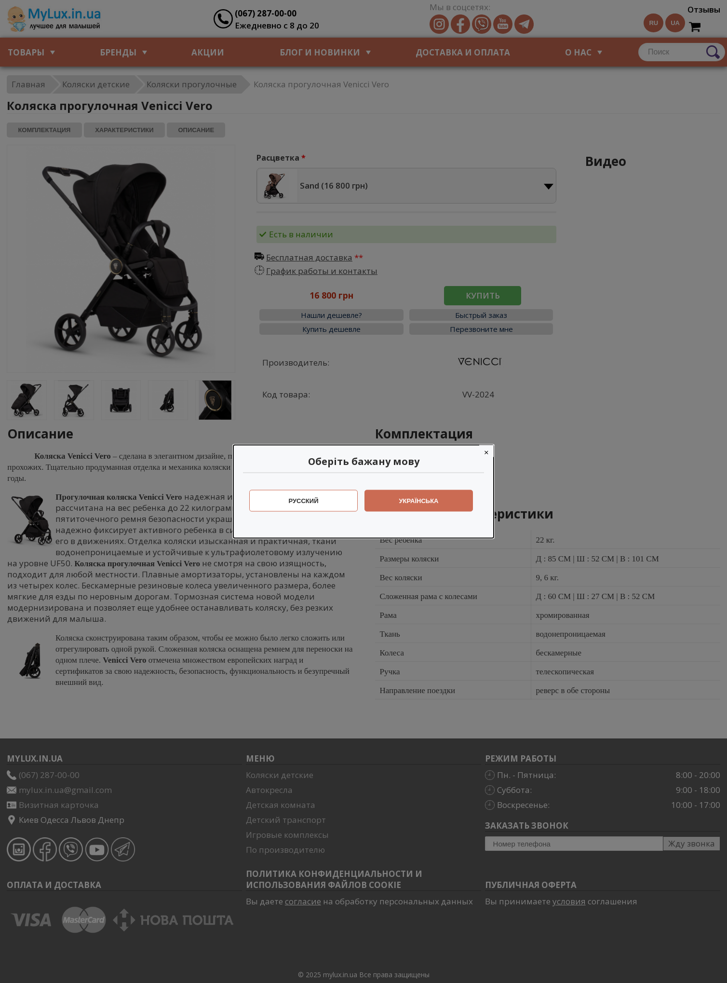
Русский (304, 501)
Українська (419, 501)
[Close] (486, 451)
